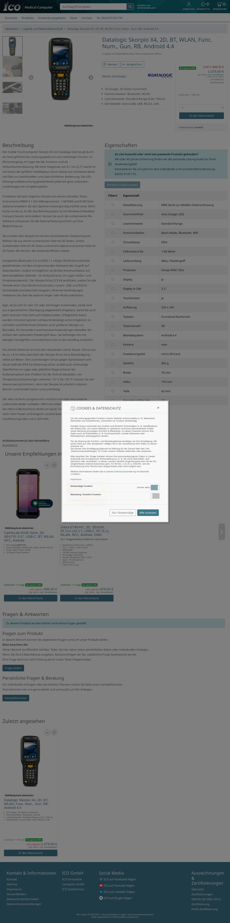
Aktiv (155, 487)
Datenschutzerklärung (125, 471)
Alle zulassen (148, 512)
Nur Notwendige (123, 512)
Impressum (76, 479)
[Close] (158, 408)
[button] (155, 487)
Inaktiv (156, 496)
